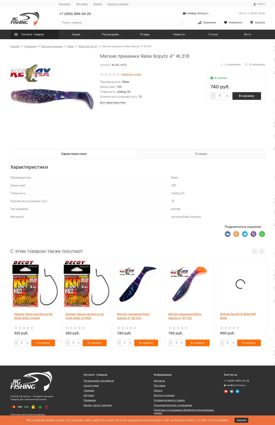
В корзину (246, 96)
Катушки (89, 395)
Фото (247, 34)
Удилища (89, 390)
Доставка (82, 3)
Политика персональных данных (27, 414)
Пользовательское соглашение (173, 405)
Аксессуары (91, 385)
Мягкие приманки (52, 46)
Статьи (213, 34)
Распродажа (110, 34)
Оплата (97, 3)
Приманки (30, 46)
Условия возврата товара (169, 400)
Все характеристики (113, 102)
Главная (14, 46)
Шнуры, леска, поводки (98, 405)
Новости (179, 34)
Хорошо (241, 420)
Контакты (64, 3)
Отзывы (145, 34)
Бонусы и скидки (118, 3)
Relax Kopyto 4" (88, 46)
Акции (76, 34)
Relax (71, 46)
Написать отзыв (131, 74)
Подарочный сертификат (99, 380)
